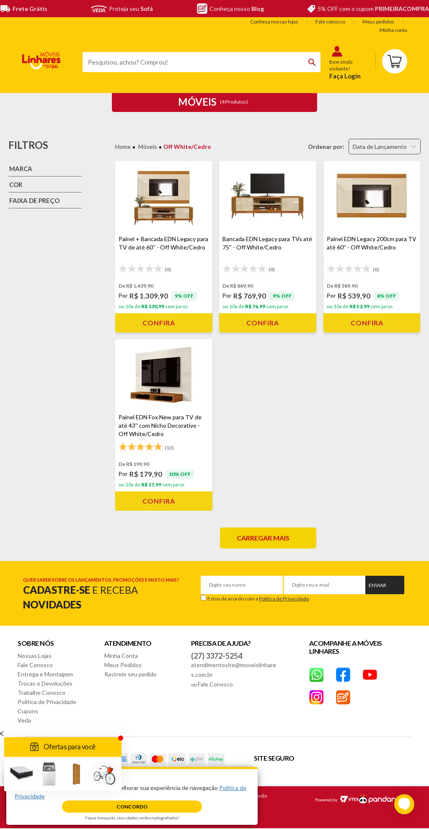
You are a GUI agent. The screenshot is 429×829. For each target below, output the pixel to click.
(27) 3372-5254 (216, 655)
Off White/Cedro (187, 146)
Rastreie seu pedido (130, 674)
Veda (24, 720)
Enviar (377, 585)
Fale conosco (330, 21)
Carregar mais (263, 538)
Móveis (147, 146)
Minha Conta (121, 655)
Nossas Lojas (35, 655)
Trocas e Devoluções (45, 683)
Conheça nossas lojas (274, 21)
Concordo (131, 806)
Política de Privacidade (284, 598)
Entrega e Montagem (45, 674)
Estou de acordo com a (258, 598)
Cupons (28, 711)
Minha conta (393, 30)
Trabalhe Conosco (41, 692)
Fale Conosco (35, 664)
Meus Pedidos (123, 664)
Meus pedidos (378, 21)
